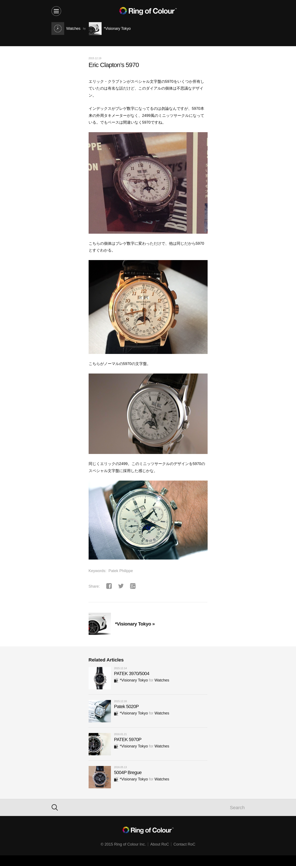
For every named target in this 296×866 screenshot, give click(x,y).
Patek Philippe (121, 571)
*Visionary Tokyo (131, 680)
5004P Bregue (128, 772)
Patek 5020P (126, 706)
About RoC (159, 844)
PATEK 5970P (128, 739)
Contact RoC (184, 844)
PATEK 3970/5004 (131, 673)
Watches (161, 680)
